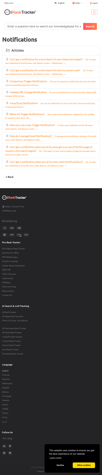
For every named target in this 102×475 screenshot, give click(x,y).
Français (6, 375)
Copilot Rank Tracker (11, 341)
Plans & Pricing (9, 286)
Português (6, 396)
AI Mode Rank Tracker (12, 332)
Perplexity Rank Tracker (12, 353)
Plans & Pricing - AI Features (15, 320)
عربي (4, 421)
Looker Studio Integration (13, 265)
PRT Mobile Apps (10, 257)
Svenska (5, 400)
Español (5, 387)
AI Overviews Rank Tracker (14, 328)
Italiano (5, 392)
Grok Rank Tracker (10, 349)
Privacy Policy (42, 471)
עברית (4, 417)
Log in (94, 3)
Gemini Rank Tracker (11, 345)
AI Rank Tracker (9, 312)
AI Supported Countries (12, 316)
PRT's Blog (7, 438)
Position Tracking (10, 261)
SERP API (6, 270)
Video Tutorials (9, 274)
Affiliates (6, 282)
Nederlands (7, 383)
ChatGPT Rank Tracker (12, 337)
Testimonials (7, 278)
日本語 (5, 409)
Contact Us (7, 295)
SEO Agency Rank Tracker (13, 248)
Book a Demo (8, 291)
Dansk (5, 404)
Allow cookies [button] (84, 465)
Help (76, 3)
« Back (10, 176)
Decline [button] (60, 465)
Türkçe (5, 413)
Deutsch (6, 379)
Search (90, 26)
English (59, 3)
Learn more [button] (55, 458)
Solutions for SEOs (10, 252)
